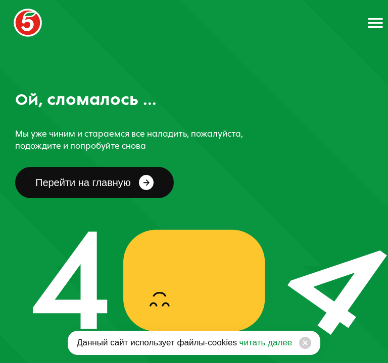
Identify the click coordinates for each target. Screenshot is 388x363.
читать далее (264, 342)
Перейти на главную (94, 182)
